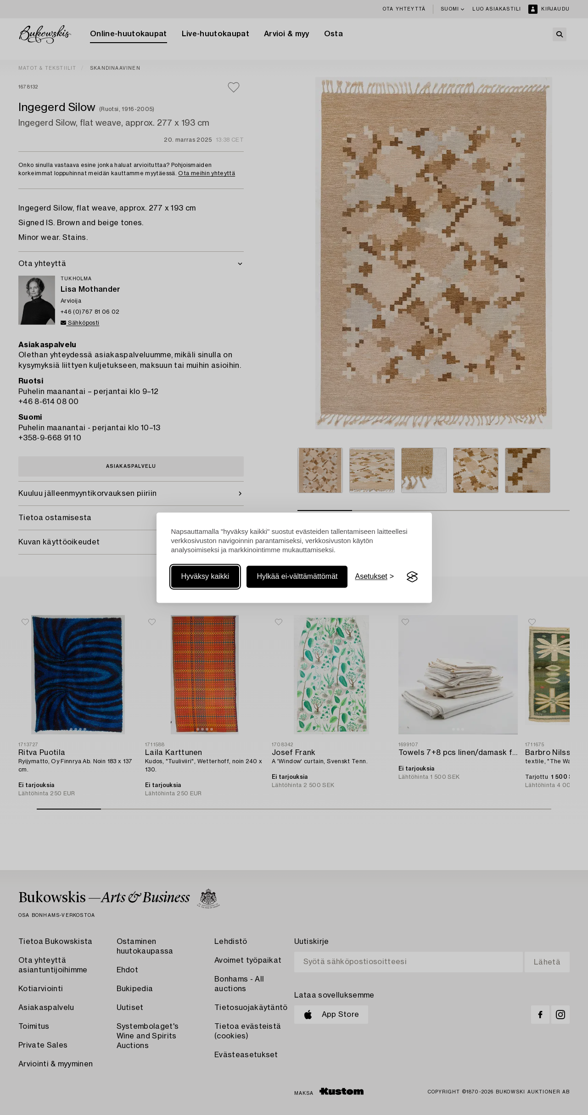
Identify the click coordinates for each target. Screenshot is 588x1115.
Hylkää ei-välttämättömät (297, 577)
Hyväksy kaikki (205, 577)
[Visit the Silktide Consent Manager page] (412, 577)
